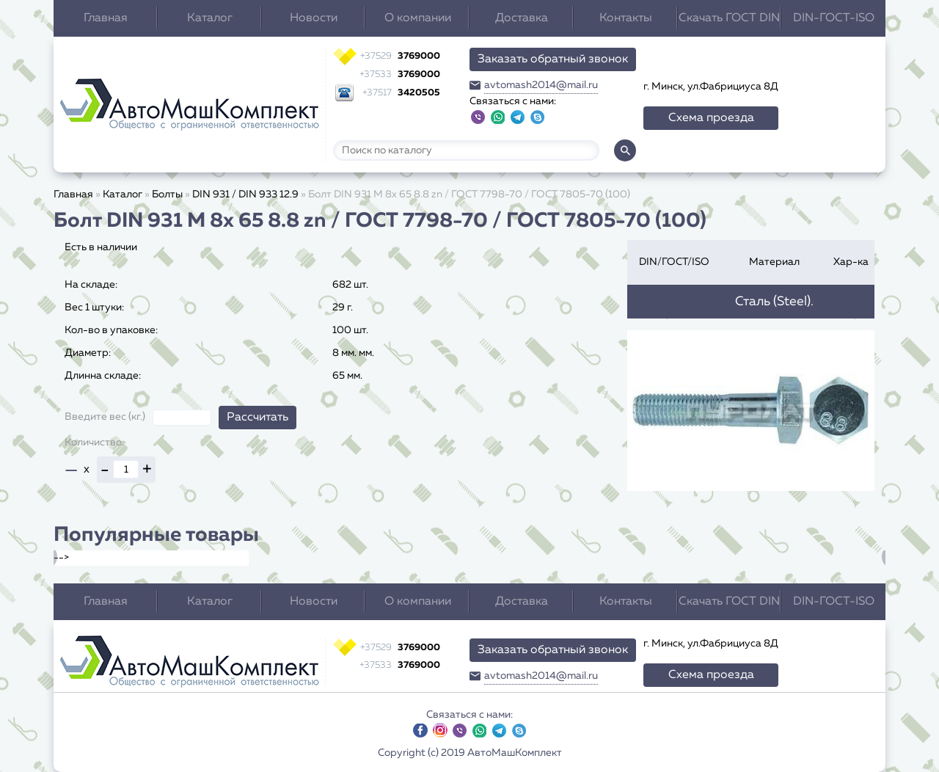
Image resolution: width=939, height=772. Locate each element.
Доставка (521, 18)
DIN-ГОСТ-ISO (833, 18)
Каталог (210, 18)
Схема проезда (711, 118)
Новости (313, 18)
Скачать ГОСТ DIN (729, 18)
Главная (106, 18)
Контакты (625, 18)
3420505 (401, 93)
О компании (417, 18)
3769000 (400, 56)
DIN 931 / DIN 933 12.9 (245, 194)
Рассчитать (257, 417)
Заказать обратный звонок (553, 59)
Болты (167, 194)
